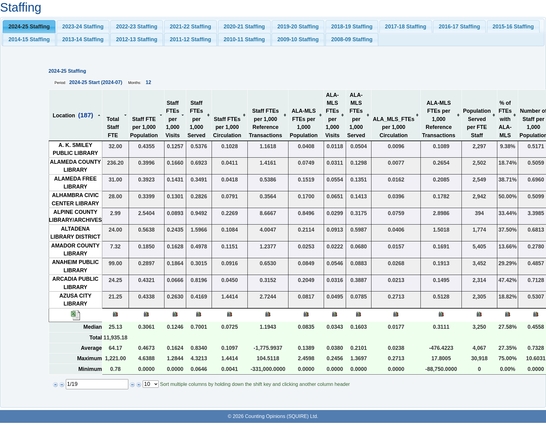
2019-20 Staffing (298, 27)
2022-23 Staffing (136, 27)
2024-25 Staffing (29, 27)
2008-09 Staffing (351, 39)
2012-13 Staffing (136, 39)
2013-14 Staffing (83, 39)
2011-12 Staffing (190, 39)
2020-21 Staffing (244, 27)
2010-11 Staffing (244, 39)
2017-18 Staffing (405, 27)
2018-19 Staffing (351, 27)
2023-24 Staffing (83, 27)
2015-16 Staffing (513, 27)
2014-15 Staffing (29, 39)
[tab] (29, 26)
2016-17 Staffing (459, 27)
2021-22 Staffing (190, 27)
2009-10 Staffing (298, 39)
